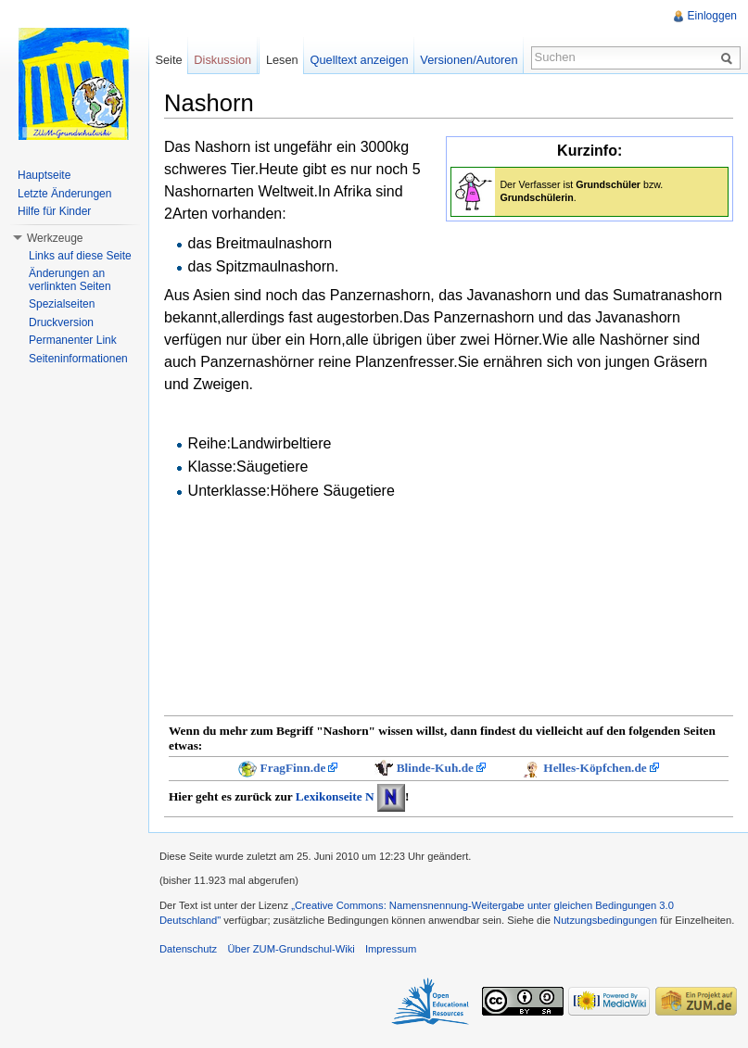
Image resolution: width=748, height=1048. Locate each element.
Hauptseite (44, 175)
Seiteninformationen (78, 358)
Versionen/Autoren (468, 60)
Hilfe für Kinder (54, 211)
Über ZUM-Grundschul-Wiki (290, 948)
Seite (168, 60)
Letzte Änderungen (64, 193)
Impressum (390, 948)
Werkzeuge (54, 238)
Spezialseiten (62, 303)
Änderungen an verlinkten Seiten (70, 280)
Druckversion (61, 322)
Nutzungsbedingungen (605, 920)
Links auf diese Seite (80, 255)
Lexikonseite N (335, 796)
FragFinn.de (293, 768)
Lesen (282, 60)
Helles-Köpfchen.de (594, 768)
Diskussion (222, 60)
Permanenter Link (73, 340)
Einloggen (712, 15)
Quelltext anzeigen (360, 60)
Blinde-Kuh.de (435, 768)
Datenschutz (188, 948)
